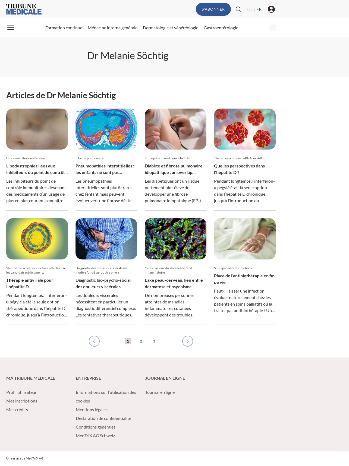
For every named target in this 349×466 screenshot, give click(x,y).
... (272, 27)
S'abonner (213, 9)
